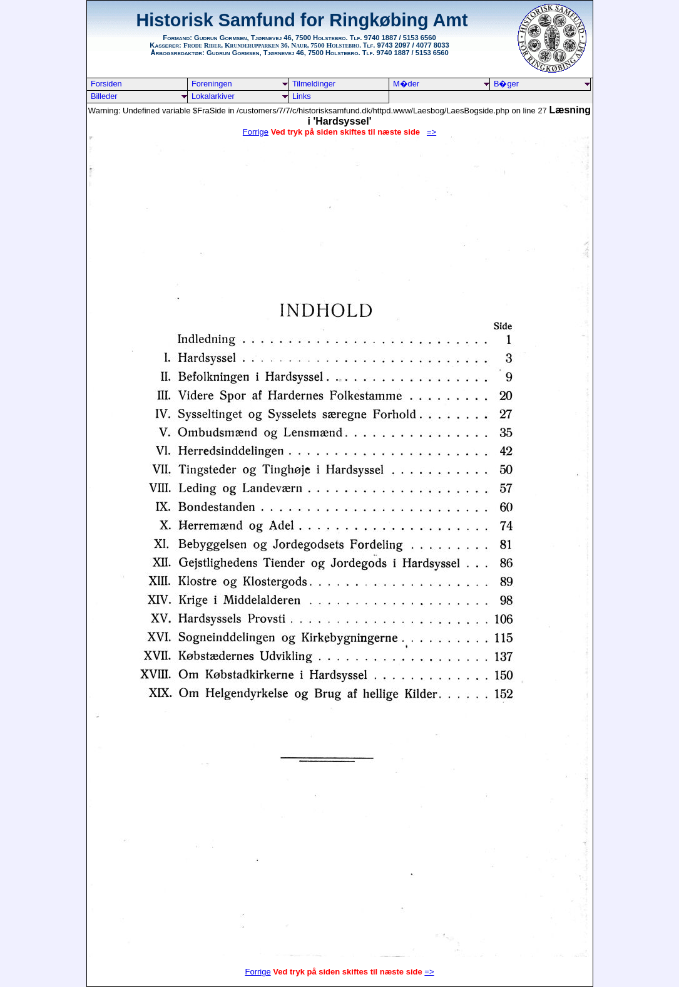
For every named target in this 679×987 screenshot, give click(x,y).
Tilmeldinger (313, 83)
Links (301, 96)
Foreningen (211, 83)
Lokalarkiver (213, 96)
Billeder (104, 96)
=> (429, 971)
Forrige (255, 132)
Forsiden (106, 83)
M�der (406, 83)
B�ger (506, 83)
